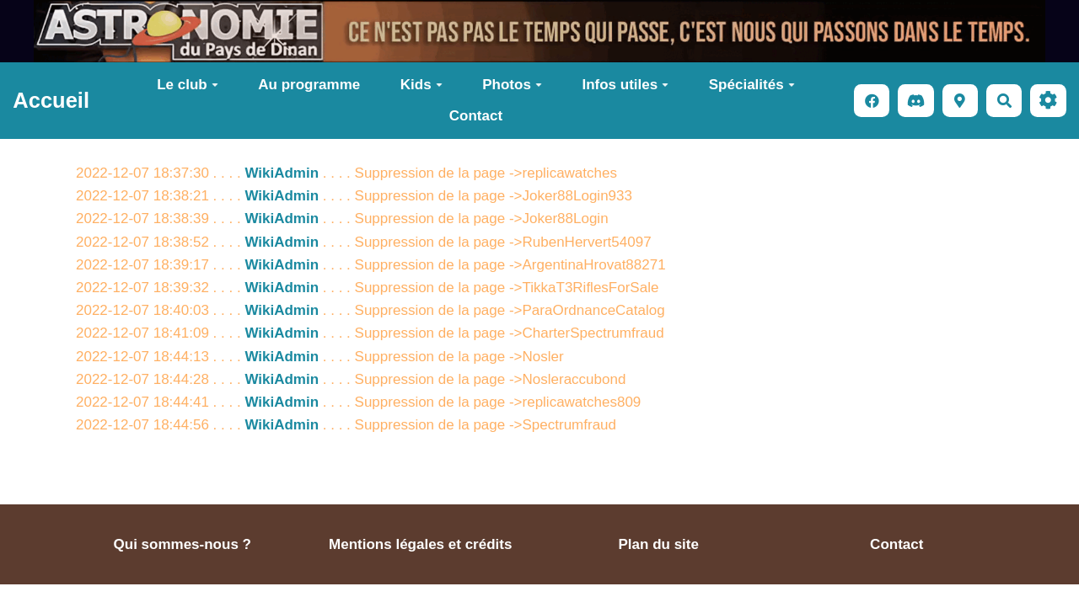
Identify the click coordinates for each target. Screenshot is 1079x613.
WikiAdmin (281, 173)
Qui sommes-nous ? (182, 544)
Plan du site (659, 544)
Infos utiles (625, 85)
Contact (475, 116)
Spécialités (752, 85)
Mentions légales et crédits (420, 544)
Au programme (309, 85)
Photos (512, 85)
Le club (187, 85)
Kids (421, 85)
